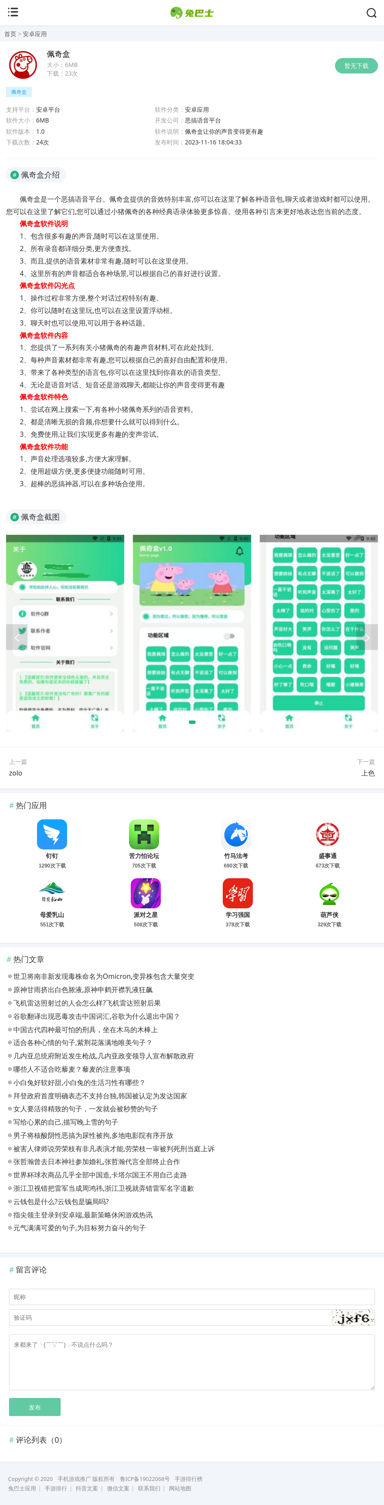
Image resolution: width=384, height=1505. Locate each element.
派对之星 (146, 914)
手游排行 (56, 1488)
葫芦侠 (329, 914)
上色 (368, 773)
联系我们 (149, 1488)
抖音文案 (87, 1488)
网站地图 (180, 1488)
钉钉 (52, 855)
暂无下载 (356, 65)
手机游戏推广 (74, 1479)
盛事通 (328, 855)
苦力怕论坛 (144, 855)
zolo (15, 773)
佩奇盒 (19, 91)
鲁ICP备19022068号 (145, 1479)
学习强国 (238, 914)
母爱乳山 (52, 914)
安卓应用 (35, 34)
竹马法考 (236, 855)
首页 (10, 34)
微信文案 (118, 1488)
